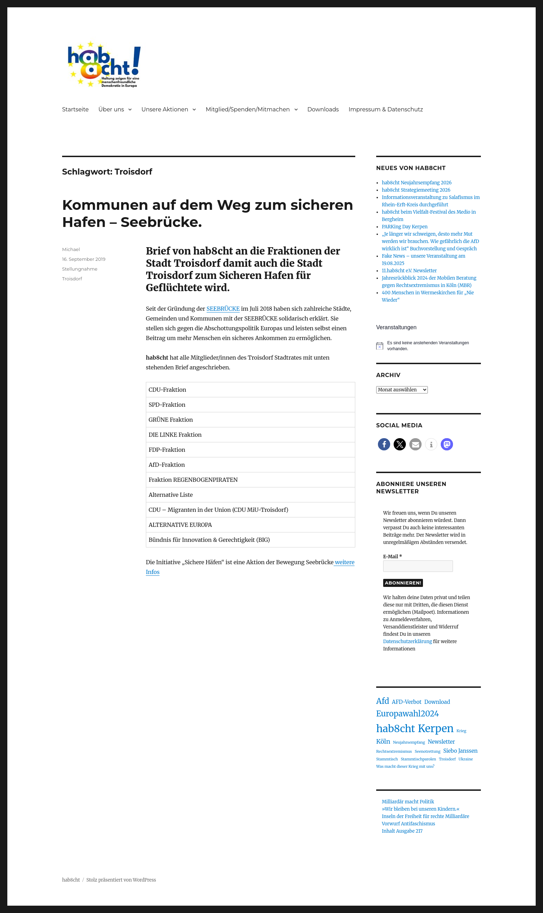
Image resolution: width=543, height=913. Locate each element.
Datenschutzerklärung (407, 642)
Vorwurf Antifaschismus (408, 824)
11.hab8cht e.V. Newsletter (409, 271)
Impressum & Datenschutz (386, 109)
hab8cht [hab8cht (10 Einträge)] (395, 728)
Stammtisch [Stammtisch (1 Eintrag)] (387, 759)
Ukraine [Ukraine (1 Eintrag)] (466, 759)
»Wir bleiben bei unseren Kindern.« (421, 809)
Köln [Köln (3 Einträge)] (383, 741)
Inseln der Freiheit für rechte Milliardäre (425, 816)
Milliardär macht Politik (408, 802)
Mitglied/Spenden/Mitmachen (248, 109)
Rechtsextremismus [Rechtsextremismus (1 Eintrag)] (394, 751)
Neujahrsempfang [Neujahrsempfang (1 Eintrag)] (409, 742)
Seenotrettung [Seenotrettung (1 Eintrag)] (427, 751)
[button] (384, 444)
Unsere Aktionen (164, 109)
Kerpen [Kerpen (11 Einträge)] (436, 728)
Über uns (111, 109)
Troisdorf (72, 278)
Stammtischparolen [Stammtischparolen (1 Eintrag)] (418, 759)
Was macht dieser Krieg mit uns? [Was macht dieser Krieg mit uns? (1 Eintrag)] (405, 766)
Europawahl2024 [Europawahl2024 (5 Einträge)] (407, 714)
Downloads (323, 109)
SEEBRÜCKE (223, 308)
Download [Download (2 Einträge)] (437, 702)
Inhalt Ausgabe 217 (402, 831)
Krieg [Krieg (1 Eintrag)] (461, 731)
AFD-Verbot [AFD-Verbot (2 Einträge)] (407, 702)
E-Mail (392, 557)
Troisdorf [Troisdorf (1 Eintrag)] (447, 759)
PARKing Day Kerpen (404, 227)
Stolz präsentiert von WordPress (121, 880)
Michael (71, 249)
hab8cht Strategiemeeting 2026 (416, 190)
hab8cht (71, 880)
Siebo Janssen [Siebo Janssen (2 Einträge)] (460, 751)
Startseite (75, 109)
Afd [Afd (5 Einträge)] (382, 701)
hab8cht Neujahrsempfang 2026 (417, 183)
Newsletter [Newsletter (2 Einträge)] (441, 741)
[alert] (428, 346)
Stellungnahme (79, 269)
